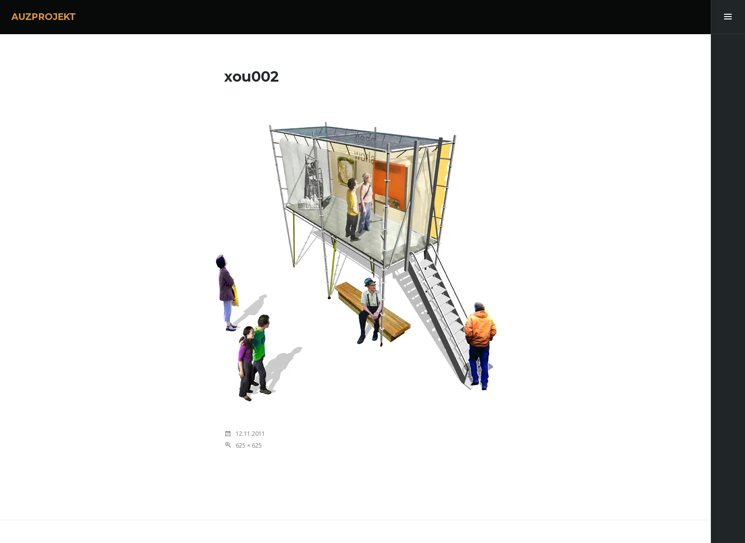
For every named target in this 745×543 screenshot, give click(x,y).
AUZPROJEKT (43, 16)
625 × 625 (249, 445)
